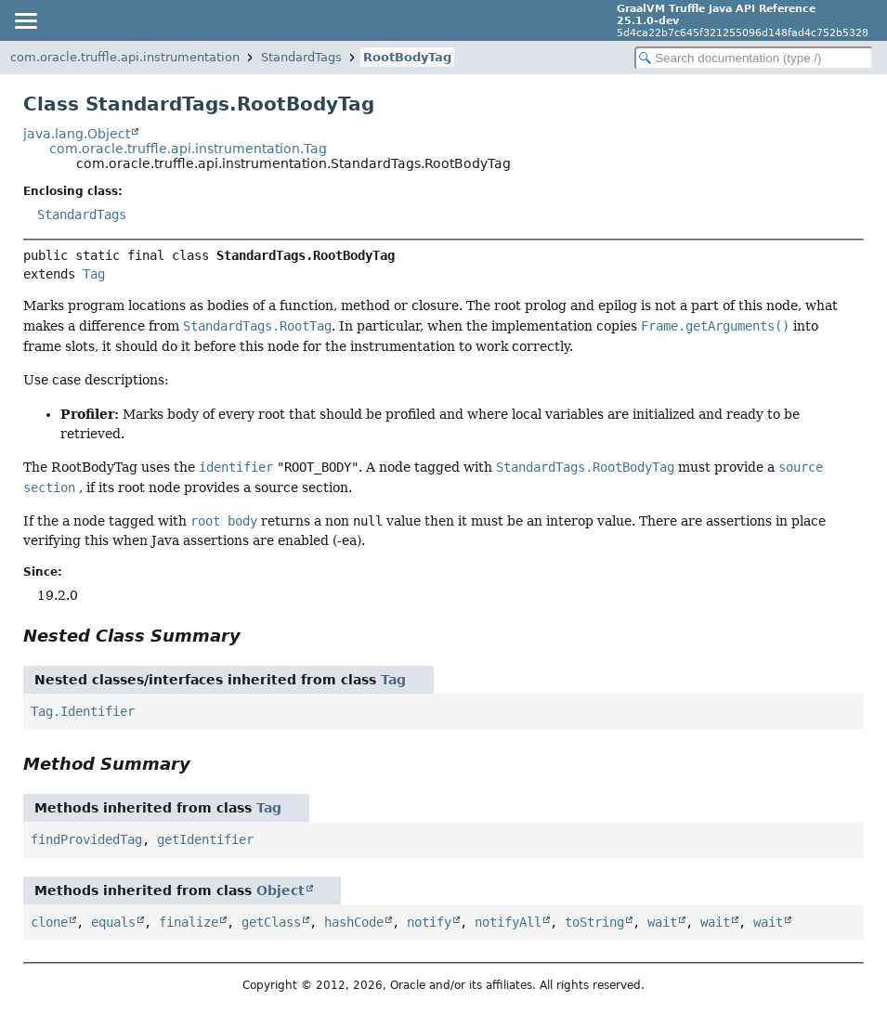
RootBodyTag (407, 57)
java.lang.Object (76, 133)
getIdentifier (205, 839)
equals (113, 922)
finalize (188, 922)
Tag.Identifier (83, 711)
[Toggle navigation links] (25, 20)
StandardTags (301, 57)
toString (594, 922)
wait (662, 922)
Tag (94, 273)
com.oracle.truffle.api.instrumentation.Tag (188, 148)
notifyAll (508, 922)
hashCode (354, 922)
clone (49, 922)
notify (429, 922)
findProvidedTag (86, 839)
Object (280, 890)
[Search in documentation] (753, 58)
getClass (271, 922)
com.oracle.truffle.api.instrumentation (125, 57)
